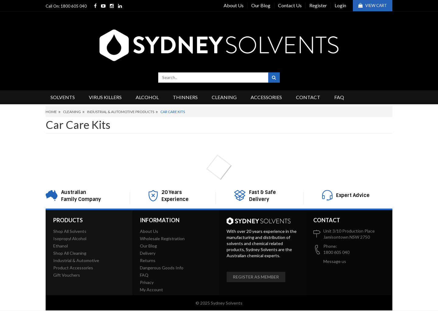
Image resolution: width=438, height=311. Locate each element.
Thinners (185, 97)
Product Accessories (73, 267)
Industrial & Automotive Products (120, 111)
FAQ (339, 97)
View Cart (372, 5)
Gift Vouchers (66, 275)
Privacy (147, 282)
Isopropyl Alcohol (69, 238)
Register (318, 5)
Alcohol (147, 97)
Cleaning (224, 97)
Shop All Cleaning (69, 253)
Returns (147, 260)
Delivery (147, 253)
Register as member (256, 276)
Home (51, 111)
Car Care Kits (172, 111)
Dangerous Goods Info (161, 267)
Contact (308, 97)
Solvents (62, 97)
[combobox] (213, 77)
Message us (334, 261)
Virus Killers (105, 97)
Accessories (266, 97)
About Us (234, 5)
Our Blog (260, 5)
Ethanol (60, 245)
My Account (151, 289)
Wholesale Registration (162, 238)
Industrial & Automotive (76, 260)
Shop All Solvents (69, 231)
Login (340, 5)
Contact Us (290, 5)
